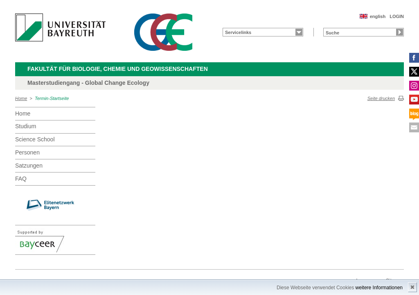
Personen (27, 152)
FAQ (21, 178)
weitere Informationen (379, 287)
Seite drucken (381, 98)
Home (21, 98)
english (378, 16)
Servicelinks (238, 32)
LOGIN (397, 16)
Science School (35, 139)
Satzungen (29, 165)
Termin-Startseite (52, 98)
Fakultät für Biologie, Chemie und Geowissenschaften (117, 69)
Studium (25, 126)
